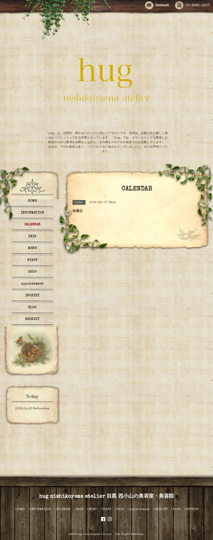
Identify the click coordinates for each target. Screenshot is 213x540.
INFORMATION (32, 213)
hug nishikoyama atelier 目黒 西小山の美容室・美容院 (106, 496)
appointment (32, 284)
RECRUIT (32, 319)
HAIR (32, 236)
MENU (32, 248)
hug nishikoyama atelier (95, 534)
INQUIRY (32, 295)
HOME (32, 201)
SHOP (32, 272)
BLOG (32, 307)
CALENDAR (32, 224)
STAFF (32, 260)
